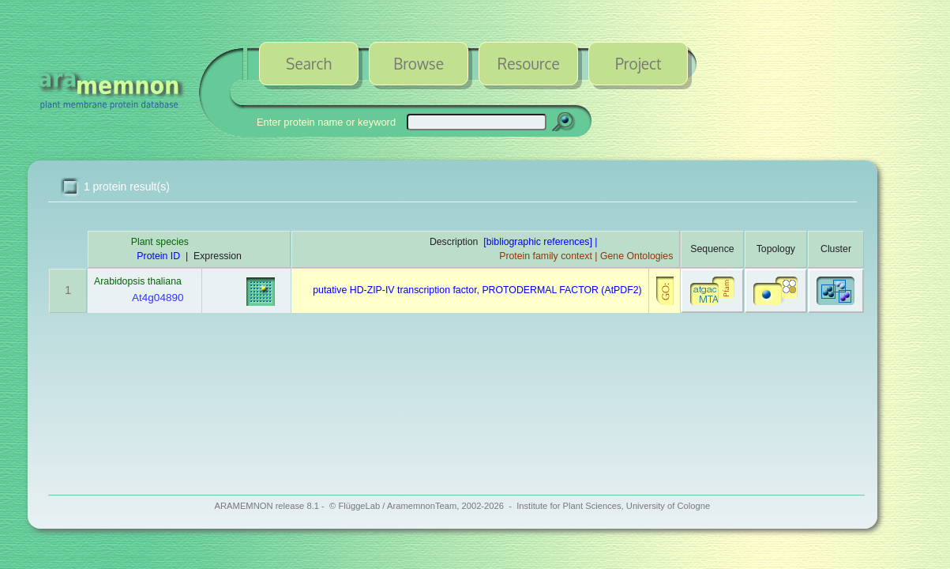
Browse (418, 63)
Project (638, 63)
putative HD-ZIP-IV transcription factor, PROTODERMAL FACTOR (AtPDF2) (477, 290)
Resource (529, 63)
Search (309, 63)
